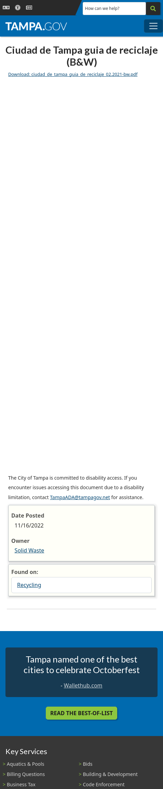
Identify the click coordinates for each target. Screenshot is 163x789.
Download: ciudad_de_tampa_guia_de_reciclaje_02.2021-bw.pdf (72, 74)
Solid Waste (29, 550)
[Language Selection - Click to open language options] (6, 7)
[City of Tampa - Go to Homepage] (36, 26)
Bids (88, 764)
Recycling (29, 585)
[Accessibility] (17, 7)
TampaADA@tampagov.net (80, 497)
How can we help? (102, 8)
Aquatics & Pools (25, 764)
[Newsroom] (29, 7)
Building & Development (110, 774)
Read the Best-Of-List (81, 713)
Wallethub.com (83, 685)
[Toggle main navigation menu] (153, 26)
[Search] (153, 8)
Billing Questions (26, 774)
